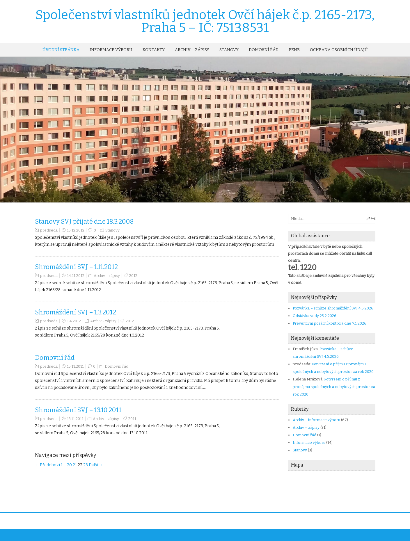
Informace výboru (111, 49)
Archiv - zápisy (107, 275)
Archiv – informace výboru (316, 420)
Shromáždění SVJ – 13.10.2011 (78, 410)
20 (69, 464)
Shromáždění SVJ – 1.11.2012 (76, 267)
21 (75, 464)
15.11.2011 (75, 366)
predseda (49, 230)
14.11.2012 (75, 275)
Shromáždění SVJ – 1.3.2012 (75, 312)
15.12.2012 (75, 230)
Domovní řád (263, 49)
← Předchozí (47, 464)
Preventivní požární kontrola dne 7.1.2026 (329, 323)
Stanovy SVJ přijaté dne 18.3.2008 (84, 221)
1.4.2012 (74, 321)
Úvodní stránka (60, 49)
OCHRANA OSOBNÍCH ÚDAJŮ (339, 49)
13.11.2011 (75, 419)
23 (85, 464)
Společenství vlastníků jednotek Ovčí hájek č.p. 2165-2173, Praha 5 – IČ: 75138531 (205, 21)
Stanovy (229, 49)
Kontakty (154, 49)
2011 (132, 419)
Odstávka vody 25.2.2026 (314, 316)
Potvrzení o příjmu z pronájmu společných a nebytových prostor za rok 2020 (334, 386)
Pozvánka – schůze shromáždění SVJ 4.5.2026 (333, 308)
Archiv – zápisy (192, 49)
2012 (133, 275)
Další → (96, 464)
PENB (294, 49)
